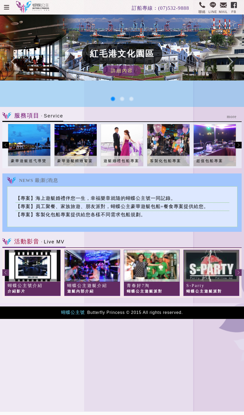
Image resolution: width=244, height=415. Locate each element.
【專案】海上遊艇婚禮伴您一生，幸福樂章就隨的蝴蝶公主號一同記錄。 (96, 198)
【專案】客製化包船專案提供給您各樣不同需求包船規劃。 (81, 214)
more (232, 116)
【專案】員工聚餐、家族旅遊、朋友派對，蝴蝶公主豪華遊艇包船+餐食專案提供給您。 (112, 206)
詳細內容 (122, 70)
